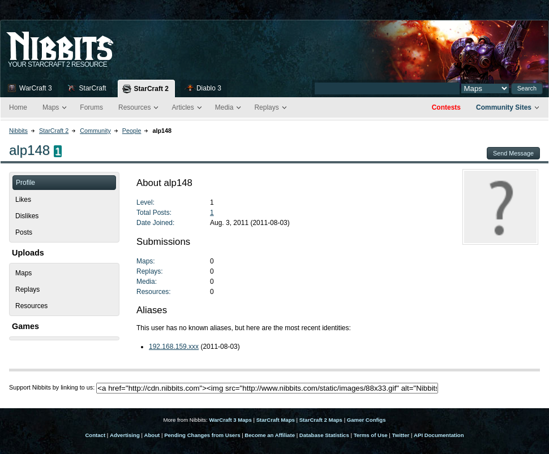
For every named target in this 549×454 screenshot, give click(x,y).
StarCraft (92, 88)
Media (224, 107)
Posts (23, 232)
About (152, 435)
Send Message (513, 153)
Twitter (401, 435)
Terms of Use (371, 435)
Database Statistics (324, 435)
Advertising (125, 435)
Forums (91, 107)
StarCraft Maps (275, 420)
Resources (134, 107)
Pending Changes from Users (202, 435)
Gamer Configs (366, 420)
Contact (95, 435)
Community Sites (503, 107)
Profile (25, 183)
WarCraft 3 (35, 88)
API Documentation (439, 435)
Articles (182, 107)
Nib (88, 41)
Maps (50, 107)
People (131, 130)
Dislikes (26, 216)
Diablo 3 (208, 88)
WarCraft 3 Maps (230, 420)
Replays (266, 107)
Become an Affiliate (270, 435)
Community (95, 130)
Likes (23, 200)
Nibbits (18, 130)
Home (18, 107)
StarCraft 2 (151, 89)
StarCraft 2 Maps (320, 420)
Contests (446, 107)
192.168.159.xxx (174, 347)
